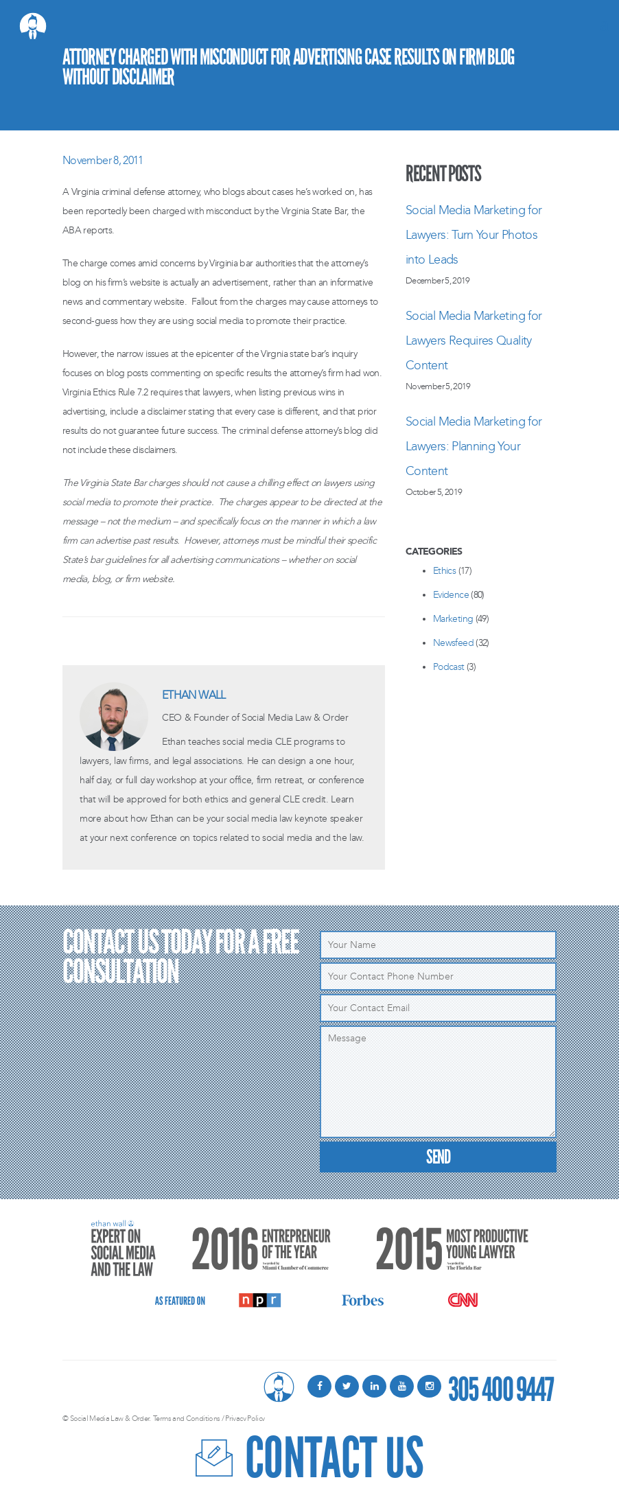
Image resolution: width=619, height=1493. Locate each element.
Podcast (449, 667)
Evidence (451, 595)
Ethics (444, 571)
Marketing (453, 619)
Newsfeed (453, 643)
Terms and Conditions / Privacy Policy (208, 1418)
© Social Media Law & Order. (106, 1418)
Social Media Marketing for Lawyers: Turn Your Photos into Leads (473, 234)
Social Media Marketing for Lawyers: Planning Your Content (473, 446)
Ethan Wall (194, 695)
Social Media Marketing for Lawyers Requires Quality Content (473, 340)
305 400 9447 (500, 1386)
